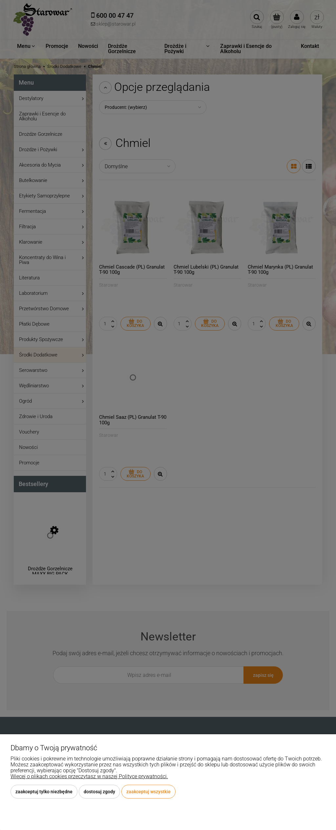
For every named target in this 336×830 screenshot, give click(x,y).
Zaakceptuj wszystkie (148, 791)
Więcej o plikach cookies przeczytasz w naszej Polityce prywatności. (89, 776)
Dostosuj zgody (99, 791)
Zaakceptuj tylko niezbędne (44, 791)
